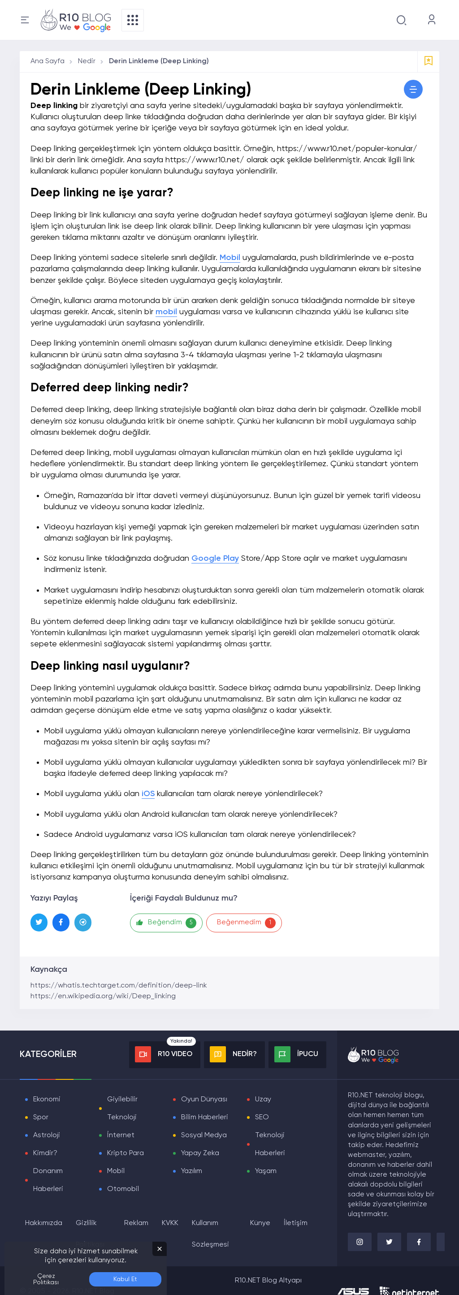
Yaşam (266, 1171)
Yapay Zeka (200, 1153)
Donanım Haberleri (48, 1180)
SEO (262, 1117)
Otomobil (123, 1189)
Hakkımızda (43, 1223)
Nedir (86, 61)
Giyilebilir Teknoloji (122, 1108)
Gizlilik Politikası (90, 1234)
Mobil (230, 258)
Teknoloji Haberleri (270, 1144)
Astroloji (46, 1135)
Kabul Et (125, 1279)
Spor (40, 1117)
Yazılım (191, 1171)
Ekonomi (47, 1099)
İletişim (295, 1223)
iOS (148, 794)
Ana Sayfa (47, 61)
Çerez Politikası (46, 1279)
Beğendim (167, 923)
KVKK (170, 1223)
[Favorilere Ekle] (428, 61)
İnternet (120, 1135)
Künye (260, 1223)
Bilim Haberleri (204, 1117)
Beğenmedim (247, 923)
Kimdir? (45, 1153)
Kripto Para (125, 1153)
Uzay (263, 1099)
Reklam (136, 1223)
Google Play (215, 558)
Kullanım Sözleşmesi (210, 1234)
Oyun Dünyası (204, 1099)
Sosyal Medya (204, 1135)
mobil (166, 312)
